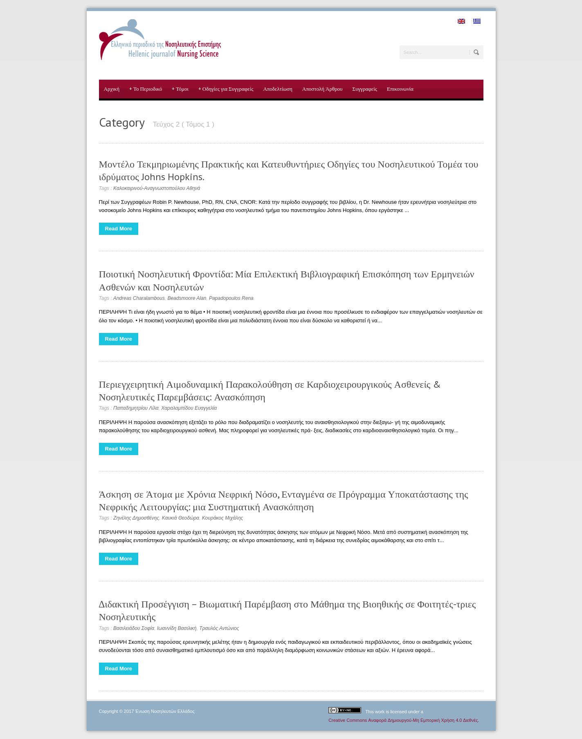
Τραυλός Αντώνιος (219, 628)
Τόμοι (180, 89)
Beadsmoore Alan (186, 298)
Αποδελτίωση (277, 88)
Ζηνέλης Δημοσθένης (136, 518)
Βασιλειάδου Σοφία (133, 628)
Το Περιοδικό (145, 89)
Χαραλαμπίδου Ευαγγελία (189, 408)
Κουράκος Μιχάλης (222, 518)
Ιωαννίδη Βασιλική (177, 628)
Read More (118, 228)
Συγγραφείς (365, 88)
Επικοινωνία (400, 88)
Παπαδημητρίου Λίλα (135, 408)
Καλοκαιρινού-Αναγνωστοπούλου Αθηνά (156, 188)
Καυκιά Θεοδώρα (180, 518)
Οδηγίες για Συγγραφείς (226, 89)
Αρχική (112, 88)
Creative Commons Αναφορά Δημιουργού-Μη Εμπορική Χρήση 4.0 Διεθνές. (403, 720)
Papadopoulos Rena (231, 298)
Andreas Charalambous (139, 298)
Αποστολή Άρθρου (322, 88)
